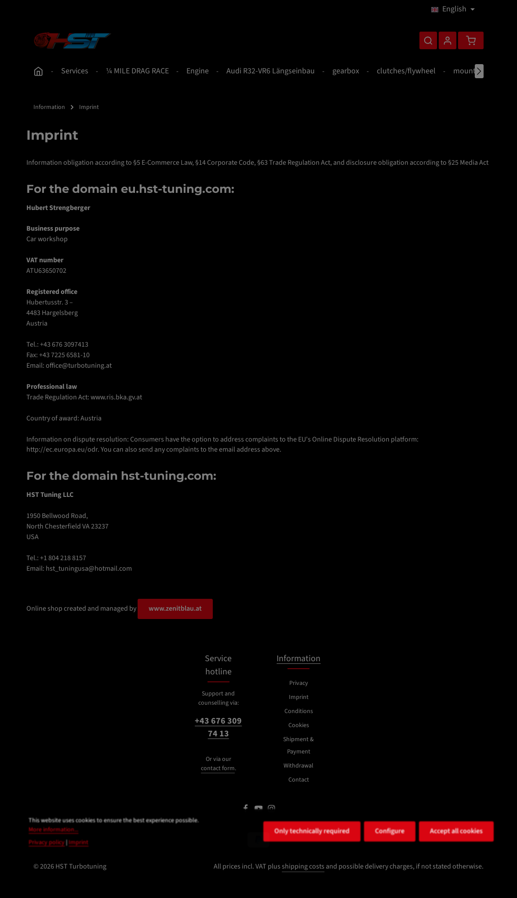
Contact (298, 779)
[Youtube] (259, 810)
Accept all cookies (456, 850)
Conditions (298, 711)
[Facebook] (246, 810)
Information (298, 658)
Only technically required (312, 850)
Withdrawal (298, 765)
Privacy (298, 683)
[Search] (428, 40)
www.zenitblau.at (175, 608)
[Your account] (447, 40)
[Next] (479, 71)
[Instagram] (271, 810)
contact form (218, 768)
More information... (53, 848)
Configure (389, 850)
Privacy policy (47, 861)
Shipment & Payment (298, 745)
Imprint (299, 697)
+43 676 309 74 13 (218, 727)
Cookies (298, 725)
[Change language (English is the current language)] (453, 9)
